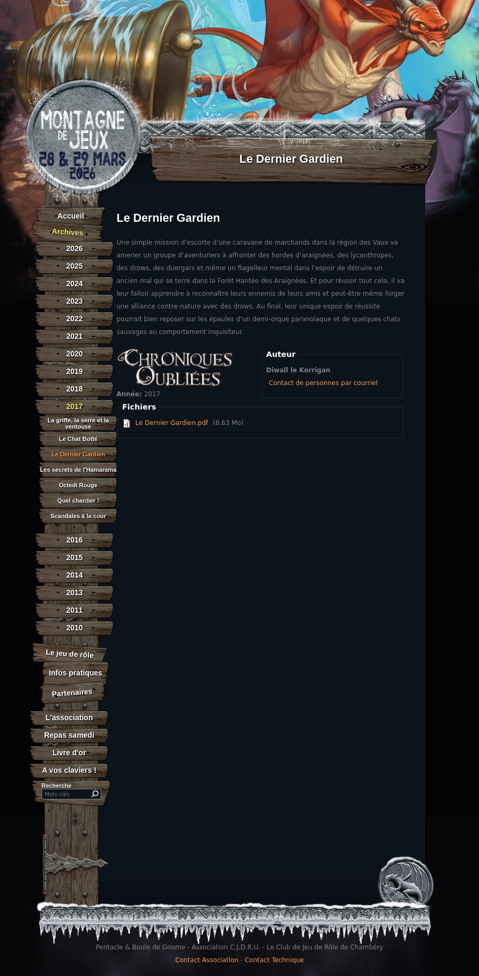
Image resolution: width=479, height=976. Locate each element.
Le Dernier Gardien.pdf (171, 423)
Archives (68, 232)
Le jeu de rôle (69, 654)
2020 (74, 353)
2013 (74, 592)
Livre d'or (69, 752)
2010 (74, 627)
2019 (74, 371)
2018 (74, 389)
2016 (74, 540)
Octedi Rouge (78, 485)
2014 (74, 575)
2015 (74, 557)
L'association (69, 717)
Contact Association (206, 960)
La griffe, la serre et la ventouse (78, 423)
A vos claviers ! (69, 770)
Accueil (70, 216)
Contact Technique (274, 960)
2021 (74, 336)
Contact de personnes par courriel (323, 383)
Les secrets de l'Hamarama (78, 470)
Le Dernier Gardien (78, 454)
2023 (74, 301)
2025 (74, 266)
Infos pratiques (75, 673)
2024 (74, 283)
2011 (74, 610)
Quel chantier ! (78, 501)
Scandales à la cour (78, 516)
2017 (74, 406)
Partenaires (72, 692)
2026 (74, 248)
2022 (74, 318)
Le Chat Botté (78, 439)
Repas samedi (69, 735)
